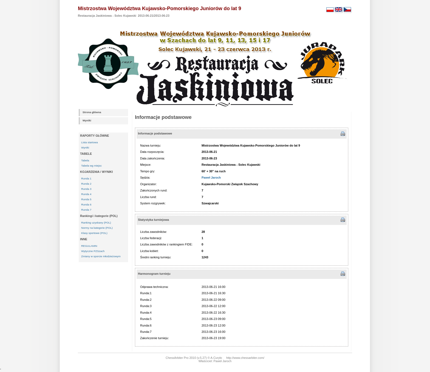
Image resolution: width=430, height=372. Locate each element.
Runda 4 (86, 194)
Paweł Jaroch (211, 177)
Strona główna (92, 112)
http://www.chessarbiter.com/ (245, 357)
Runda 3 (86, 188)
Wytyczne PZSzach (92, 251)
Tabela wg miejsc (91, 165)
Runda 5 (86, 199)
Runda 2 (86, 183)
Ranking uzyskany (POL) (96, 222)
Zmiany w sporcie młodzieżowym (101, 256)
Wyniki (87, 120)
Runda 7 (86, 209)
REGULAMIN (89, 245)
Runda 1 (86, 178)
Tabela (85, 160)
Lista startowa (89, 142)
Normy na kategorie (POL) (97, 227)
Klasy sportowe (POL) (94, 232)
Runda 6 (86, 204)
